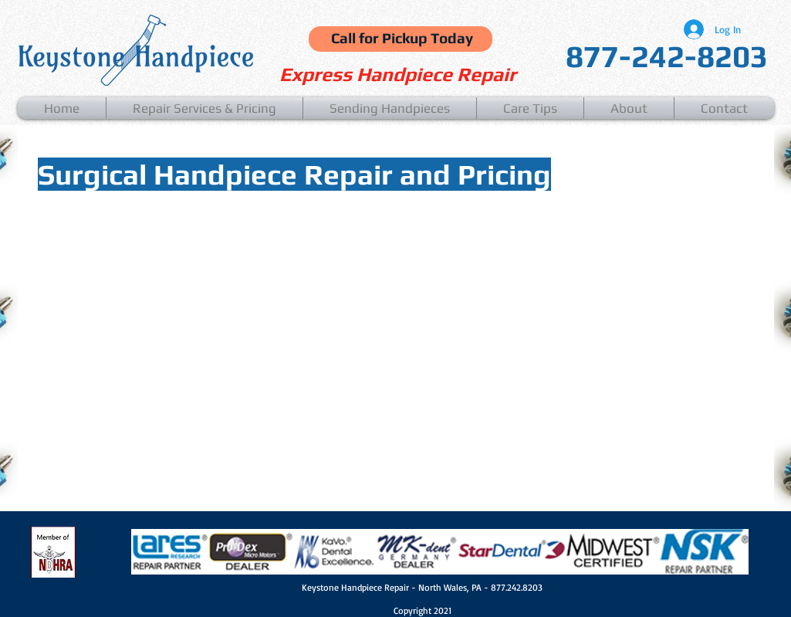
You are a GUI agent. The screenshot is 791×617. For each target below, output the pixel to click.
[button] (204, 108)
